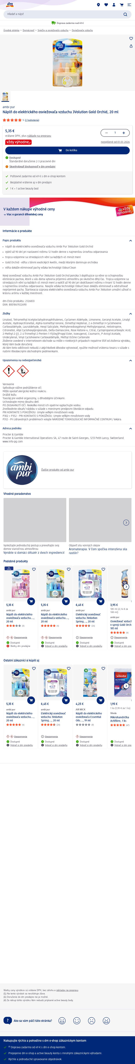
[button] (129, 5)
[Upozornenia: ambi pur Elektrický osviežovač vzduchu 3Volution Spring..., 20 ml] (84, 637)
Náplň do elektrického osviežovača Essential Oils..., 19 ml (89, 717)
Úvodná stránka (11, 30)
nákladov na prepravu (67, 990)
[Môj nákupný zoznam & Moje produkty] (106, 5)
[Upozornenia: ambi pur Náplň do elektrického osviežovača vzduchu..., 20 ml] (16, 637)
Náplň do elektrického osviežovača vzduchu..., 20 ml (20, 618)
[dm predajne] (98, 5)
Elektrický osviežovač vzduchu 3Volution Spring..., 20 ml (88, 618)
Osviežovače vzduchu (82, 30)
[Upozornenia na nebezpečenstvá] (67, 360)
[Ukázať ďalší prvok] (126, 587)
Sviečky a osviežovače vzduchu (53, 30)
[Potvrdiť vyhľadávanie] (125, 14)
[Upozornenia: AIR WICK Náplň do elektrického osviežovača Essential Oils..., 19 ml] (84, 736)
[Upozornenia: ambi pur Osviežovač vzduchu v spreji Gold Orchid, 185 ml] (118, 637)
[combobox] (67, 14)
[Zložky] (67, 313)
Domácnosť (28, 30)
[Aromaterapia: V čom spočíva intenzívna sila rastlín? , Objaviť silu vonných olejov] (100, 527)
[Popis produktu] (67, 240)
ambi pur (9, 107)
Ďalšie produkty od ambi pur (40, 470)
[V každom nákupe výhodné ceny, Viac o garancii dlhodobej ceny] (67, 212)
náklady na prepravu (39, 136)
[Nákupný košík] (122, 5)
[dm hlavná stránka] (10, 5)
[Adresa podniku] (67, 428)
